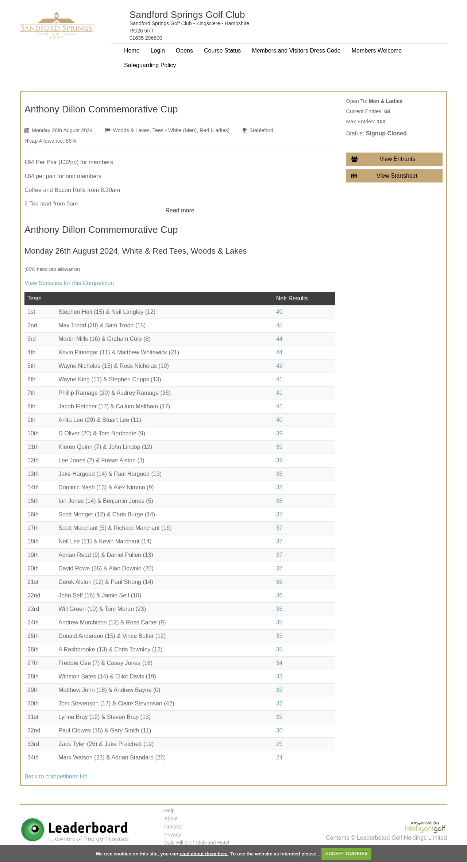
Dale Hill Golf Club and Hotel (196, 843)
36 (279, 582)
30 (279, 730)
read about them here (204, 853)
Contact (173, 827)
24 (279, 757)
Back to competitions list (55, 776)
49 (279, 312)
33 (279, 676)
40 (279, 420)
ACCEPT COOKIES (346, 853)
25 (279, 744)
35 (279, 622)
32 (279, 703)
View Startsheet (384, 176)
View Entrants (383, 159)
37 (279, 514)
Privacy (172, 835)
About (171, 818)
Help (169, 810)
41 (279, 379)
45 (279, 325)
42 (279, 366)
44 (279, 339)
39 (279, 433)
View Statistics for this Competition (69, 283)
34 (279, 663)
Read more (179, 210)
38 (279, 474)
